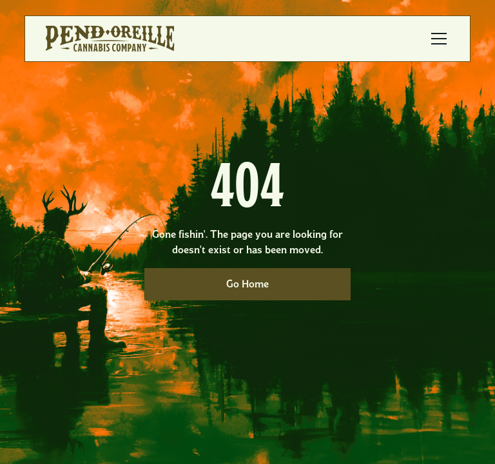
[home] (110, 39)
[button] (436, 38)
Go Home (247, 283)
